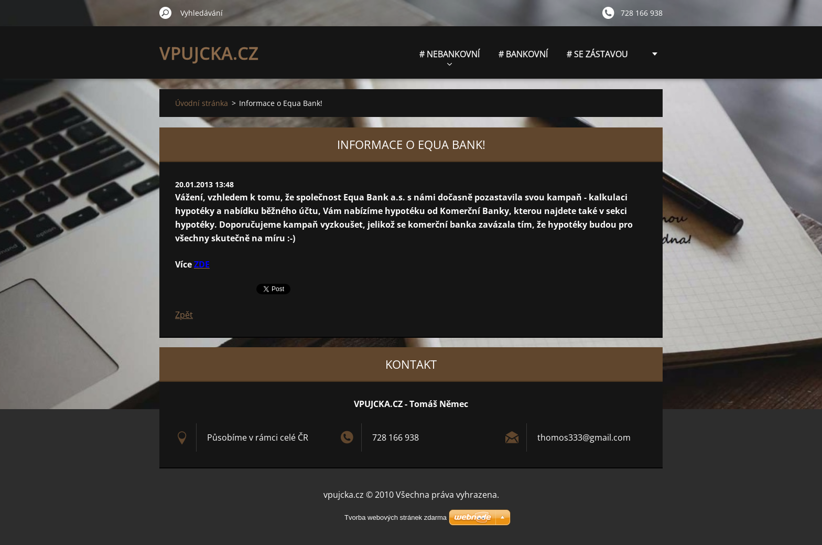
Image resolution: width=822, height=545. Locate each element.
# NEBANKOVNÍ (449, 57)
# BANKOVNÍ (523, 54)
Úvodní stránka (201, 103)
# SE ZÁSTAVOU (597, 54)
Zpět (184, 314)
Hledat (165, 12)
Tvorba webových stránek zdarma (395, 517)
